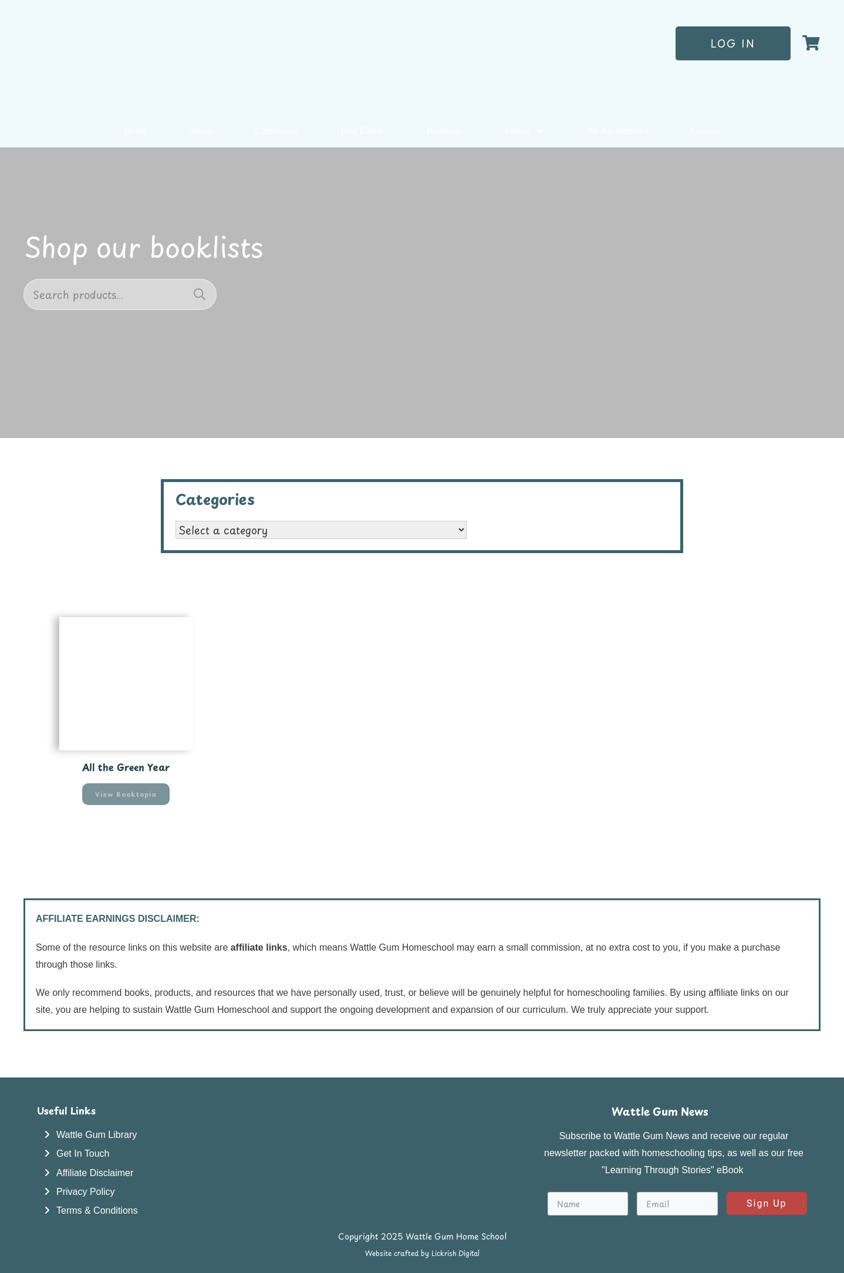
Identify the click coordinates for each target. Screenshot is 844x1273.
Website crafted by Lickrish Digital (422, 1253)
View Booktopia (126, 794)
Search (199, 294)
